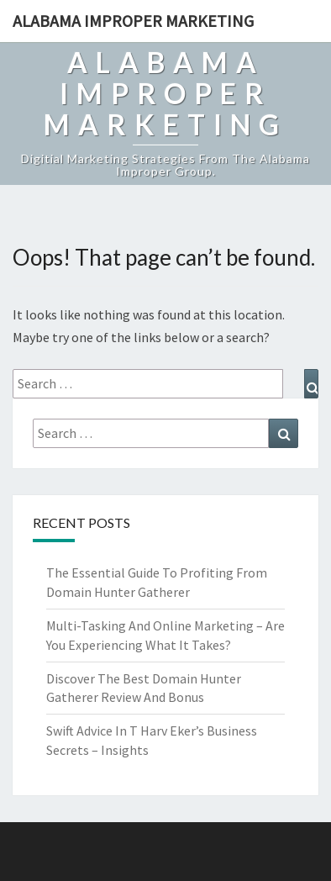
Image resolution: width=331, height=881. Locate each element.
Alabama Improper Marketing (133, 20)
